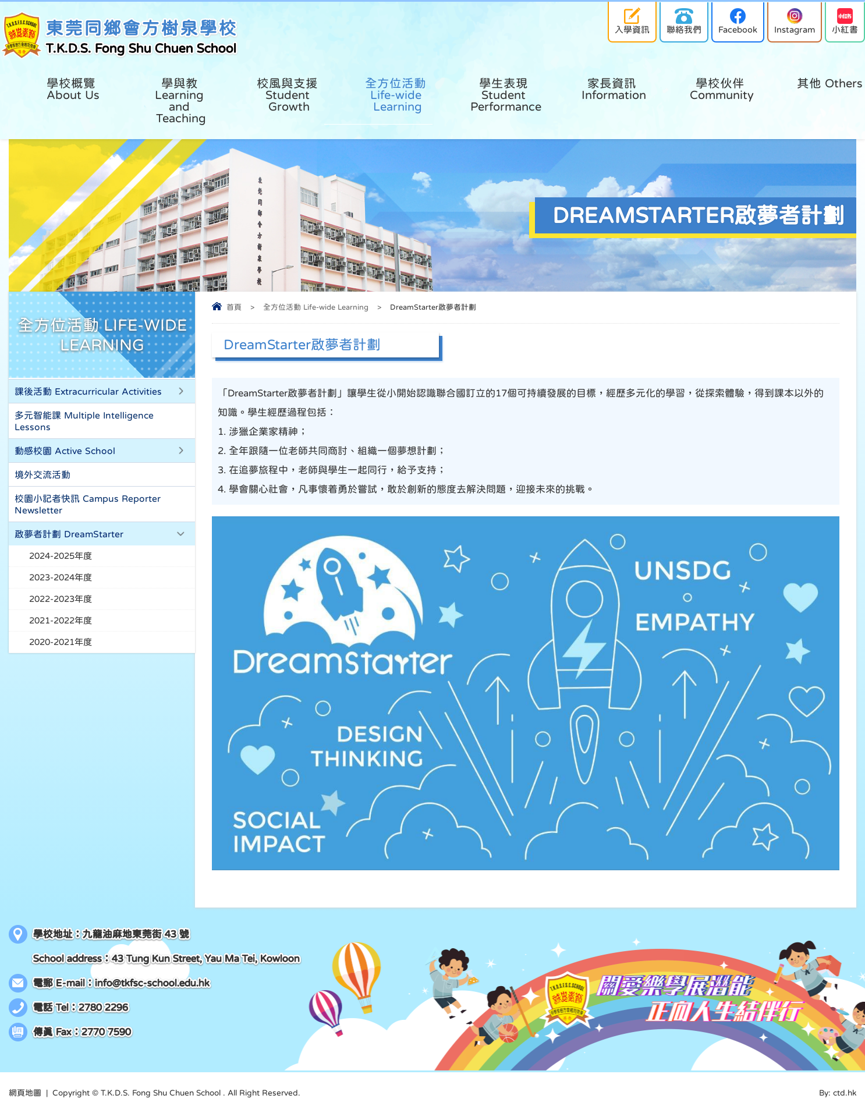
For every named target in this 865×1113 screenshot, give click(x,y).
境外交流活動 (42, 474)
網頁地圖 (25, 1093)
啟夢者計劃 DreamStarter (69, 533)
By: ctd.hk (837, 1093)
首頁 (234, 307)
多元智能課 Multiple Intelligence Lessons (84, 420)
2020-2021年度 (60, 641)
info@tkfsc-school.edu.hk (152, 983)
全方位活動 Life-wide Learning (315, 307)
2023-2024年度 (60, 577)
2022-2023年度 (60, 598)
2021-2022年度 (60, 620)
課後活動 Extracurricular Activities (88, 391)
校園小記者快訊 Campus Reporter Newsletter (88, 504)
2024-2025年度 (60, 555)
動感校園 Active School (65, 450)
